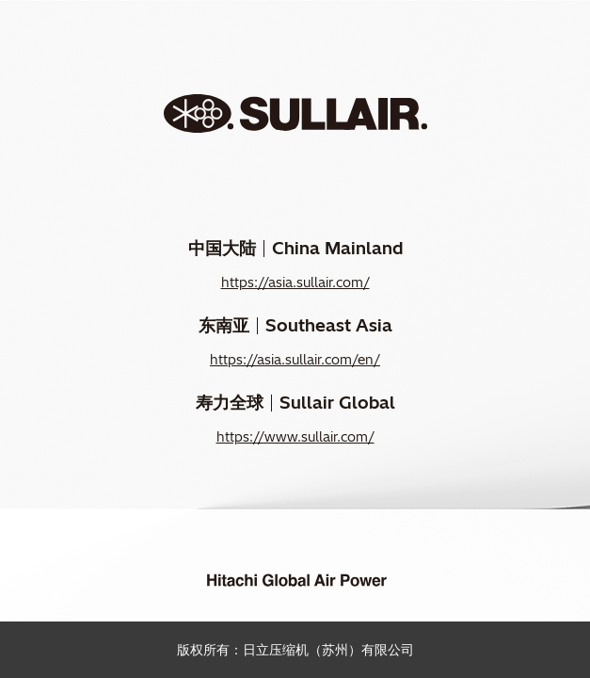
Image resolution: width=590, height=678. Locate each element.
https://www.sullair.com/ (295, 436)
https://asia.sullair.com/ (295, 282)
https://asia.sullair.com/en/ (295, 359)
